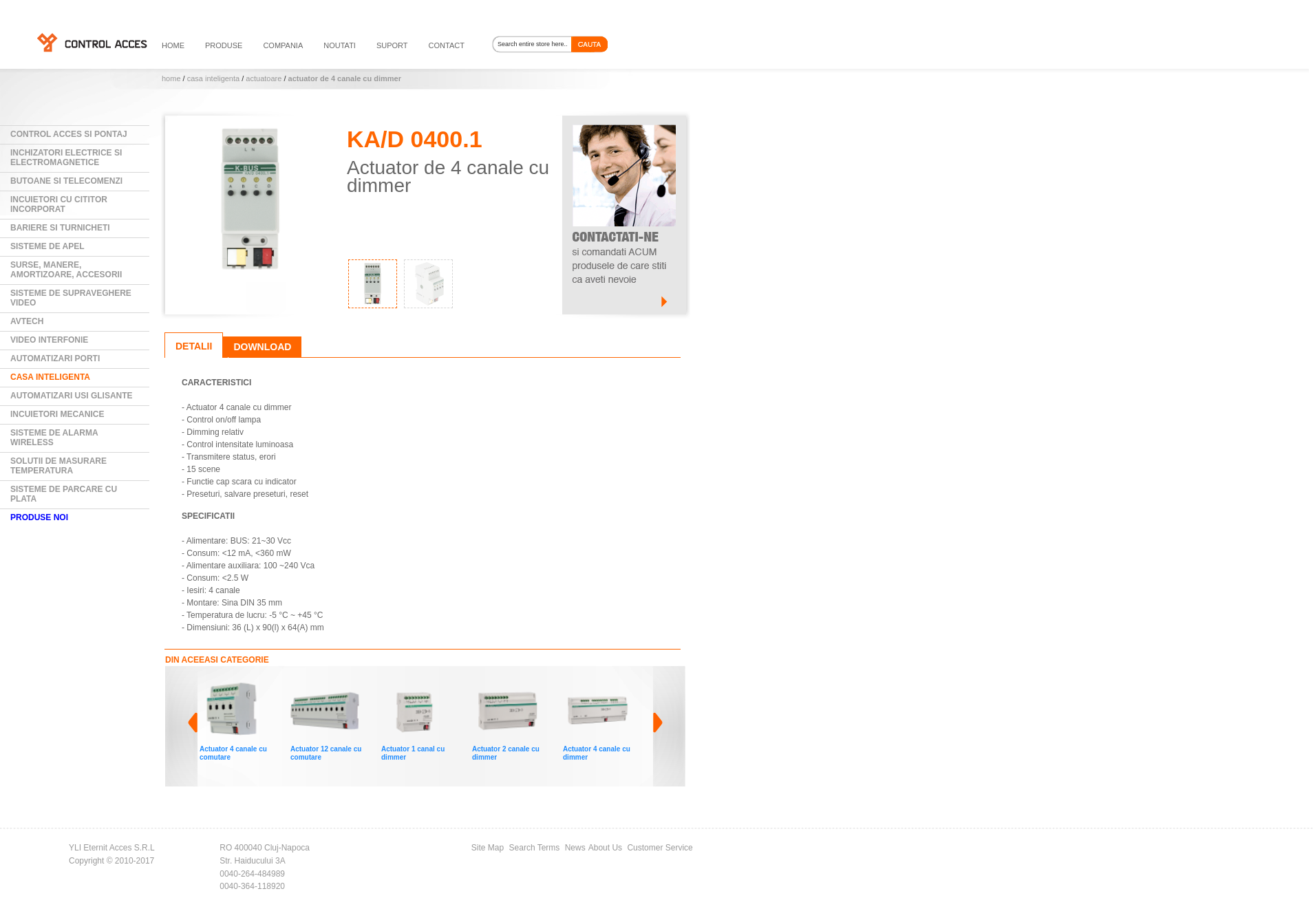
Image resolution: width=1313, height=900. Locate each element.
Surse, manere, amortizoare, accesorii (66, 269)
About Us (605, 848)
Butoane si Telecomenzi (66, 181)
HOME (173, 45)
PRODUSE (223, 45)
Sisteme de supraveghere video (70, 298)
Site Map (487, 848)
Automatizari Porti (55, 358)
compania (283, 45)
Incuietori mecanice (57, 414)
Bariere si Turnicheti (60, 228)
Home (171, 78)
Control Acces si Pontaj (68, 134)
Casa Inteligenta (213, 78)
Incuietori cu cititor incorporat (58, 204)
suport (392, 45)
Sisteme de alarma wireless (54, 437)
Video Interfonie (49, 340)
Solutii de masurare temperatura (58, 465)
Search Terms (534, 848)
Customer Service (659, 848)
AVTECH (26, 321)
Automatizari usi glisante (71, 395)
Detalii (193, 346)
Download (262, 346)
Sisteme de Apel (47, 246)
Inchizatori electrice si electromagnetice (66, 157)
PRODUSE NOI (39, 517)
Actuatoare (263, 78)
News (575, 848)
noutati (339, 45)
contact (447, 45)
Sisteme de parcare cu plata (63, 494)
